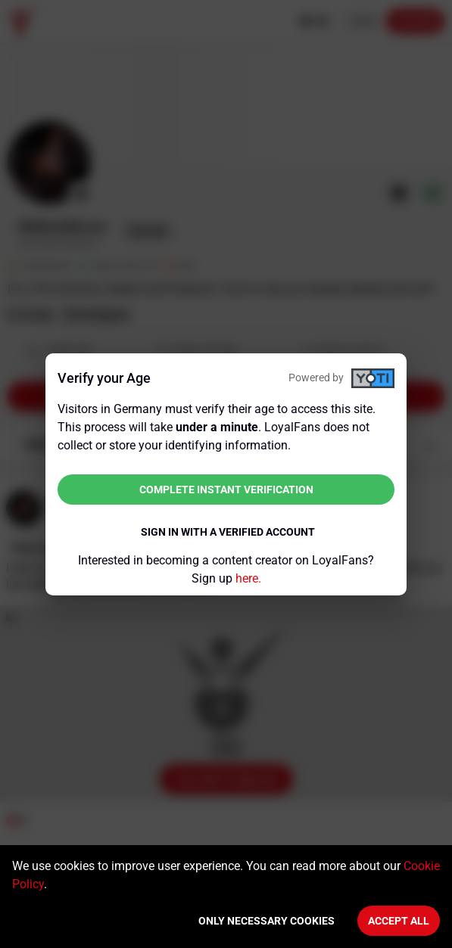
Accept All (398, 921)
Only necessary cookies (266, 921)
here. (248, 578)
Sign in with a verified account (228, 532)
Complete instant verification (226, 489)
